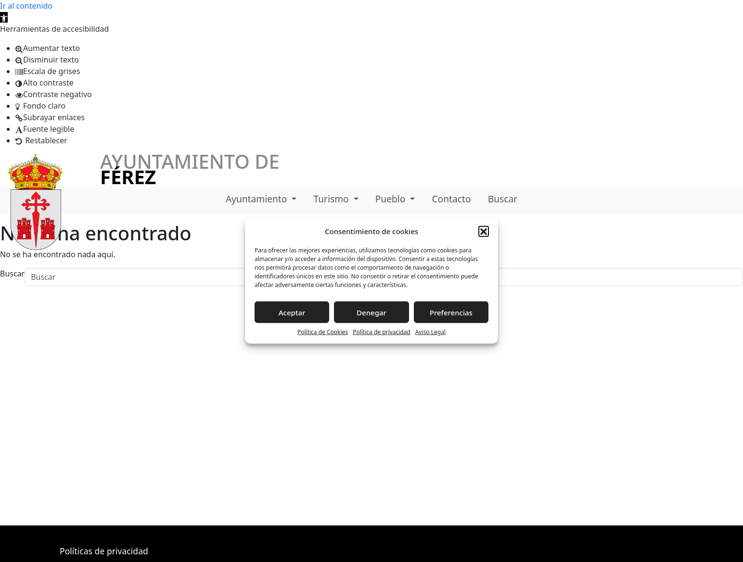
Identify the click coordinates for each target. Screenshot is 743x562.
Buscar (502, 198)
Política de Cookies (322, 332)
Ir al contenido (26, 5)
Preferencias (451, 312)
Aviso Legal (430, 332)
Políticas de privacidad (104, 551)
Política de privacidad (381, 332)
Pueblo (391, 198)
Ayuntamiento (258, 198)
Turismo (332, 198)
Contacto (451, 198)
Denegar (371, 312)
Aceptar (292, 312)
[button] (4, 17)
